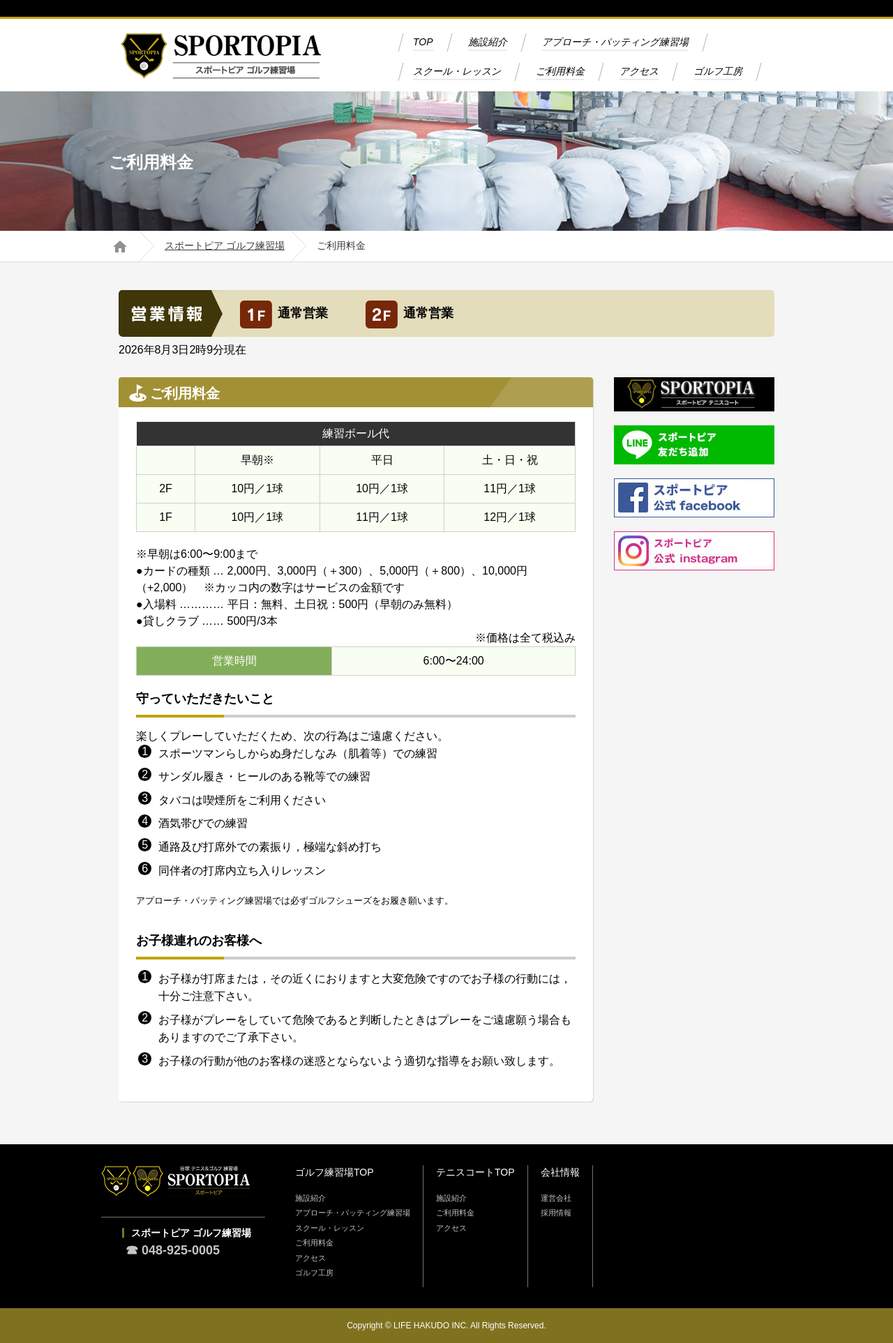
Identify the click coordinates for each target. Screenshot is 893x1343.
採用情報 (556, 1212)
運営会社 (556, 1198)
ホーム (120, 246)
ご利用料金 (560, 71)
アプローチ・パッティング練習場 (615, 41)
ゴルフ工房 (717, 71)
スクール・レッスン (457, 71)
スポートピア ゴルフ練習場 (225, 246)
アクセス (639, 71)
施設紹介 (487, 41)
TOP (423, 41)
